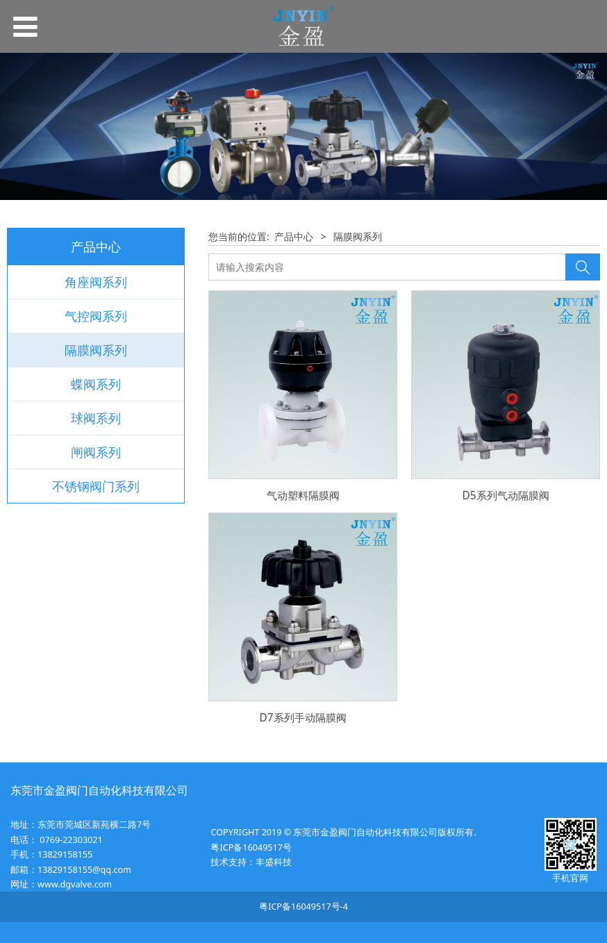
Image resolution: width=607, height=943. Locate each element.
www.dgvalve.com (75, 884)
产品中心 (293, 236)
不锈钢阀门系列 (96, 486)
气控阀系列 (96, 316)
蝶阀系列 (96, 384)
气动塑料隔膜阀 (303, 495)
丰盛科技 (274, 862)
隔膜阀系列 (96, 350)
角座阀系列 (96, 282)
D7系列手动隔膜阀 (302, 717)
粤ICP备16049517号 (250, 847)
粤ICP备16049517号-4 (303, 906)
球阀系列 (96, 418)
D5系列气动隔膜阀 (505, 495)
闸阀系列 (96, 452)
